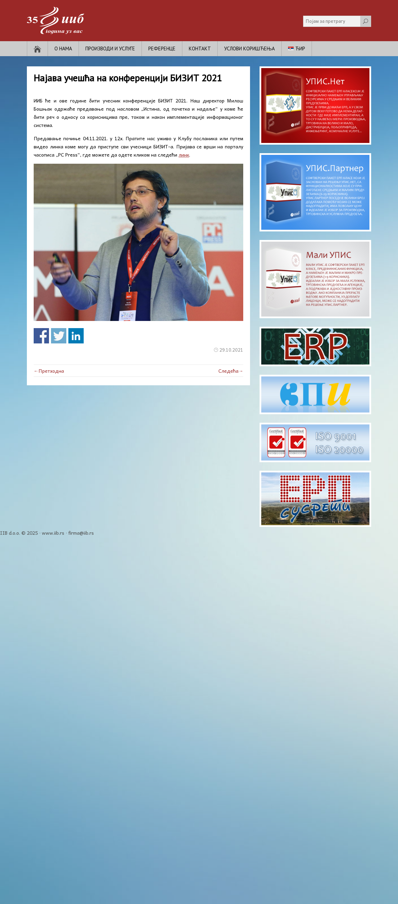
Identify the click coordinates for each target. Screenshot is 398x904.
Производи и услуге (110, 48)
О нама (63, 48)
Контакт (200, 48)
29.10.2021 (231, 349)
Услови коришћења (249, 48)
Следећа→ (230, 370)
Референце (162, 48)
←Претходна (49, 370)
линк (184, 154)
